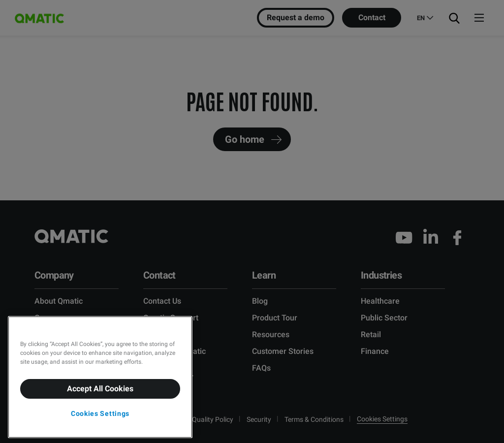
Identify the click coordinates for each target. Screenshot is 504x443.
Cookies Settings (100, 413)
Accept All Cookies (100, 388)
